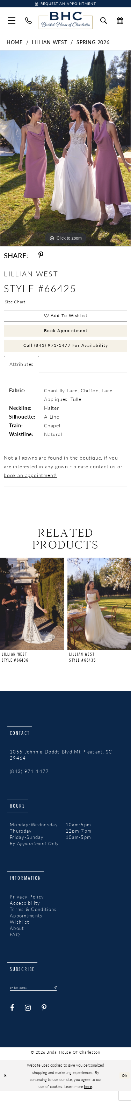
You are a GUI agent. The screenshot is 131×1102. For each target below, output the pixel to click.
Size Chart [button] (17, 303)
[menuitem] (11, 21)
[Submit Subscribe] (61, 997)
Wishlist (19, 932)
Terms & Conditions (33, 919)
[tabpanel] (65, 150)
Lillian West (49, 43)
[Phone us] (28, 21)
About (17, 938)
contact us (103, 476)
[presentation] (32, 614)
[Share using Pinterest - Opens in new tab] (41, 256)
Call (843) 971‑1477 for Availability (66, 354)
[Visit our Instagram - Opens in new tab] (27, 1018)
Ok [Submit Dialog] (124, 1086)
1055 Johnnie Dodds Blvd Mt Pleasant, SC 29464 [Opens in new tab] (61, 765)
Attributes (21, 373)
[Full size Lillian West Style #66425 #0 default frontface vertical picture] (65, 150)
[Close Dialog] (6, 1086)
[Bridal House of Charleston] (65, 22)
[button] (11, 21)
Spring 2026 (93, 43)
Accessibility (25, 913)
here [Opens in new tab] (88, 1097)
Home (15, 43)
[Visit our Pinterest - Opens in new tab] (44, 1018)
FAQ (15, 944)
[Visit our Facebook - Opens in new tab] (12, 1018)
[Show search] (103, 21)
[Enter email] (37, 997)
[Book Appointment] (65, 4)
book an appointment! (30, 484)
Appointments (26, 925)
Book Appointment (65, 336)
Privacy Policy (27, 906)
